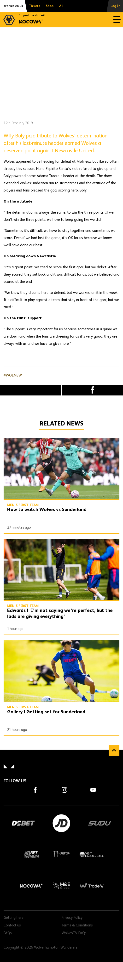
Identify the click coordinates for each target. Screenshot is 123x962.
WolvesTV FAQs (74, 933)
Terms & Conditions (77, 925)
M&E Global (61, 886)
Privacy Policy (72, 918)
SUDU (99, 823)
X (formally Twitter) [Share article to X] (30, 390)
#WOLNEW (13, 375)
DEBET (23, 823)
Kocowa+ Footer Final (31, 886)
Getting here (13, 918)
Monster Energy (61, 854)
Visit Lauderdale (91, 854)
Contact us (12, 925)
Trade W (91, 886)
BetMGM (31, 854)
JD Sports (61, 823)
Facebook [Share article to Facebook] (92, 390)
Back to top (114, 750)
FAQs (8, 933)
